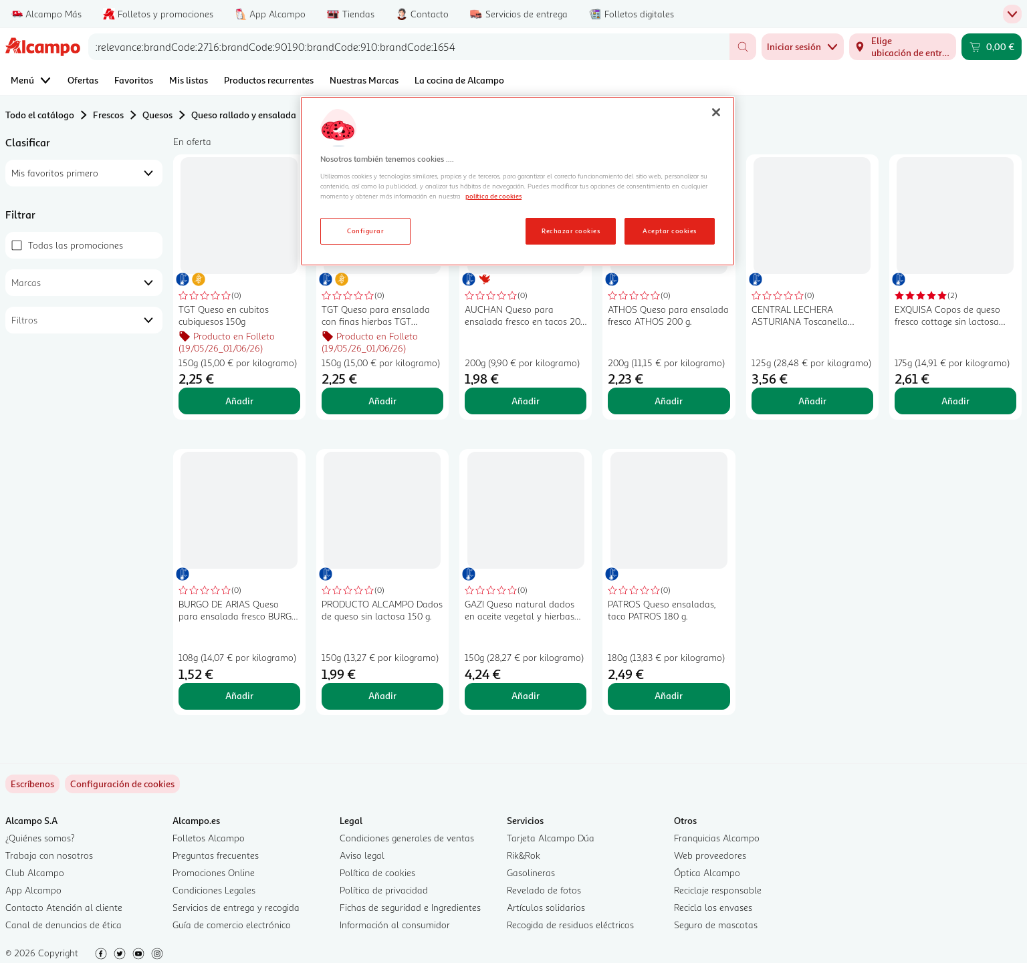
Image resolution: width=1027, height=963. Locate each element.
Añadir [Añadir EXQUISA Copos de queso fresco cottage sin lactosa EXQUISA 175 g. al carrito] (955, 400)
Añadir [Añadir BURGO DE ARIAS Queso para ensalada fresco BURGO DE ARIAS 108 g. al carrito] (239, 695)
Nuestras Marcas (364, 80)
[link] (122, 784)
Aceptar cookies (669, 231)
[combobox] (408, 46)
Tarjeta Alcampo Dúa (550, 837)
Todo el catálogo (39, 114)
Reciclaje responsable (718, 890)
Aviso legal (362, 855)
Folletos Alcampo (209, 837)
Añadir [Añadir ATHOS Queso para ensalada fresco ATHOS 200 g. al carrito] (669, 400)
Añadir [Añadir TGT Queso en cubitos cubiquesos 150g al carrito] (239, 400)
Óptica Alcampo (707, 872)
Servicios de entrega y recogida (236, 907)
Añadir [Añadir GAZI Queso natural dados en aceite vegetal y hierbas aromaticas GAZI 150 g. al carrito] (525, 695)
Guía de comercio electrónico (232, 924)
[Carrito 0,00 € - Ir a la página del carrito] (991, 46)
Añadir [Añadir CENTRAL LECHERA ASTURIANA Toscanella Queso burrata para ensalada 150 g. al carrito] (812, 400)
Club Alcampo (34, 872)
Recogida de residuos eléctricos (570, 924)
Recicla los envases (713, 907)
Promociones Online (214, 872)
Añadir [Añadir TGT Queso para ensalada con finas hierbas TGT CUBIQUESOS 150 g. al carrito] (382, 400)
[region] (517, 181)
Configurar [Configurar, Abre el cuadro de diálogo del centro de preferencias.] (365, 231)
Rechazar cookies (571, 231)
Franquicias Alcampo (717, 837)
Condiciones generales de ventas (407, 837)
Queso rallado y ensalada (243, 114)
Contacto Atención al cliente (63, 907)
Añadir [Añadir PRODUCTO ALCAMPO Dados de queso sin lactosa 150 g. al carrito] (382, 695)
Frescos (108, 114)
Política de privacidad (384, 890)
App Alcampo (33, 890)
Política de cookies (377, 872)
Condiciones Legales (214, 890)
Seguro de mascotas (716, 924)
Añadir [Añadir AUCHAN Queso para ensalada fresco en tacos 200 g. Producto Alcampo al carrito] (525, 400)
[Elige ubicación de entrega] (902, 46)
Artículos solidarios (546, 907)
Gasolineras (531, 872)
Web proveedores (710, 855)
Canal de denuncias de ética (63, 924)
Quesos (157, 114)
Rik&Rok (523, 855)
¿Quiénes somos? (40, 837)
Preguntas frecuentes (216, 855)
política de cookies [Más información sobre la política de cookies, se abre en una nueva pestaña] (493, 196)
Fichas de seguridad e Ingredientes (410, 907)
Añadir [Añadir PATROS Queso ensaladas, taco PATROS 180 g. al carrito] (669, 695)
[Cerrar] (716, 112)
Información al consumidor (395, 924)
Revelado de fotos (544, 890)
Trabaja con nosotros (49, 855)
